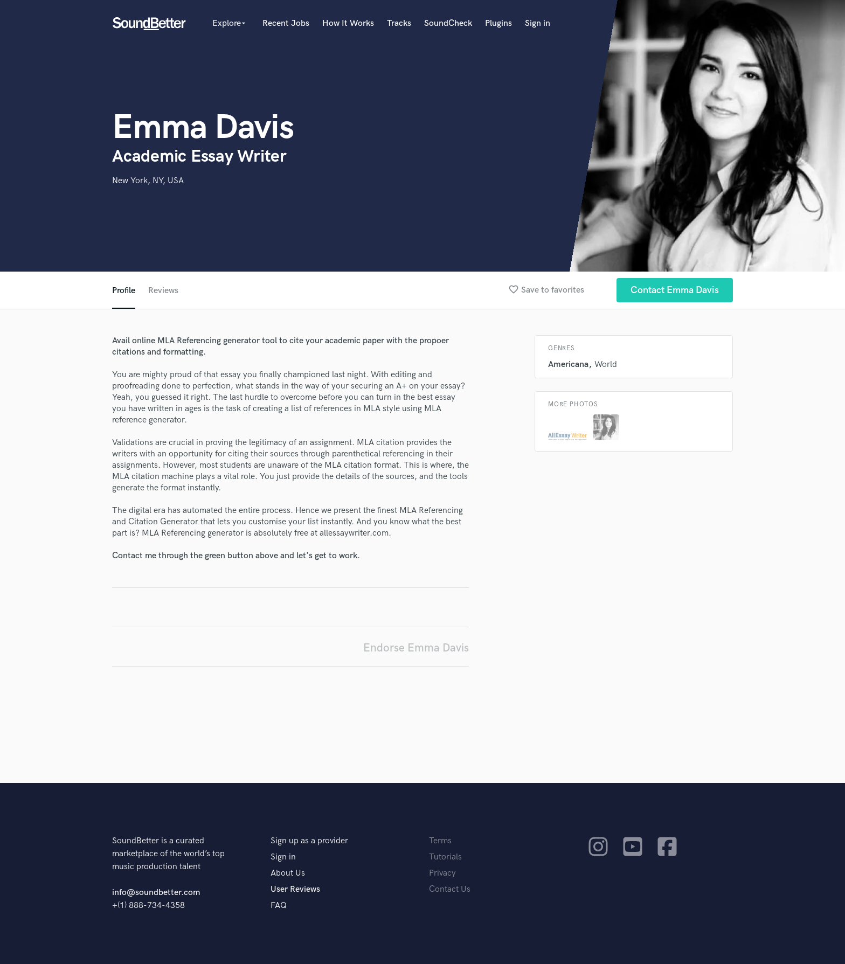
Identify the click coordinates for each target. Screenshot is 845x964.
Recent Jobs (285, 23)
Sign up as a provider (309, 841)
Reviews (163, 291)
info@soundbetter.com (156, 892)
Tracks (399, 23)
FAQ (279, 905)
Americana (568, 364)
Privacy (442, 873)
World (605, 364)
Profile (123, 291)
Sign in (537, 23)
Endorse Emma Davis (416, 648)
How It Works (348, 23)
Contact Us (449, 889)
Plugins (498, 23)
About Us (288, 873)
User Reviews (295, 889)
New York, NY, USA (148, 181)
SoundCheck (448, 23)
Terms (440, 841)
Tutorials (445, 857)
